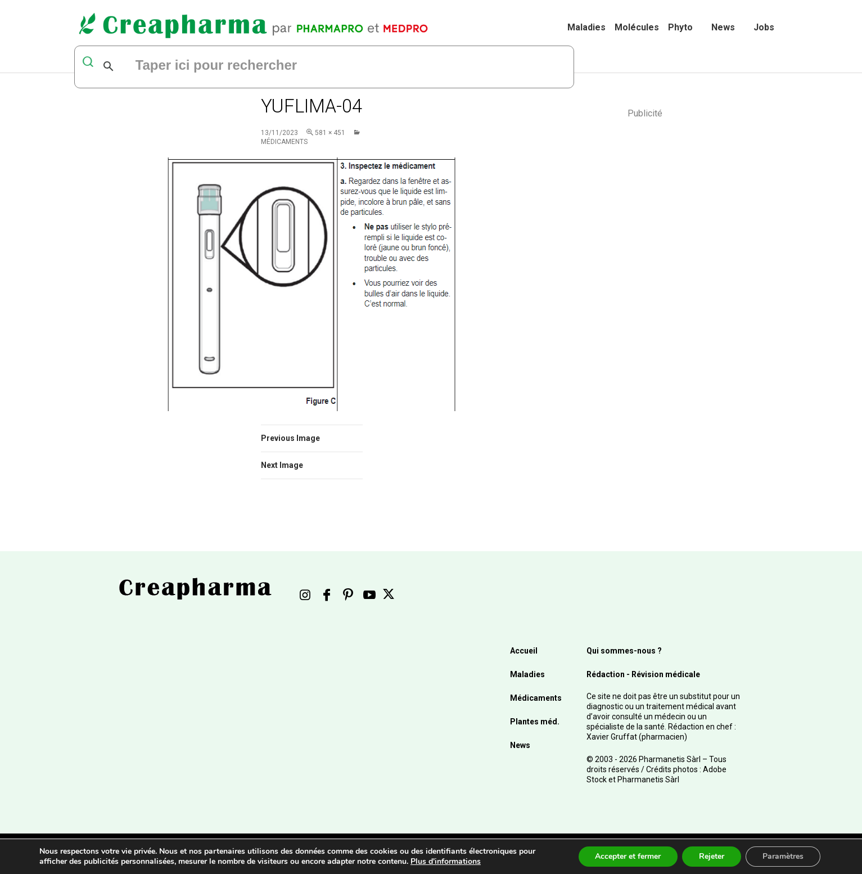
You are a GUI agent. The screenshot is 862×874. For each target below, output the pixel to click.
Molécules (637, 27)
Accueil (524, 650)
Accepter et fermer (628, 856)
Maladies (586, 27)
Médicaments (536, 697)
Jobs (763, 27)
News (723, 27)
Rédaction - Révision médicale (643, 674)
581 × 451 (330, 133)
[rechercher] (271, 66)
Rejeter (711, 856)
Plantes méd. (534, 721)
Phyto (680, 27)
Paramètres (783, 856)
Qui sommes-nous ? (624, 650)
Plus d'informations (445, 861)
